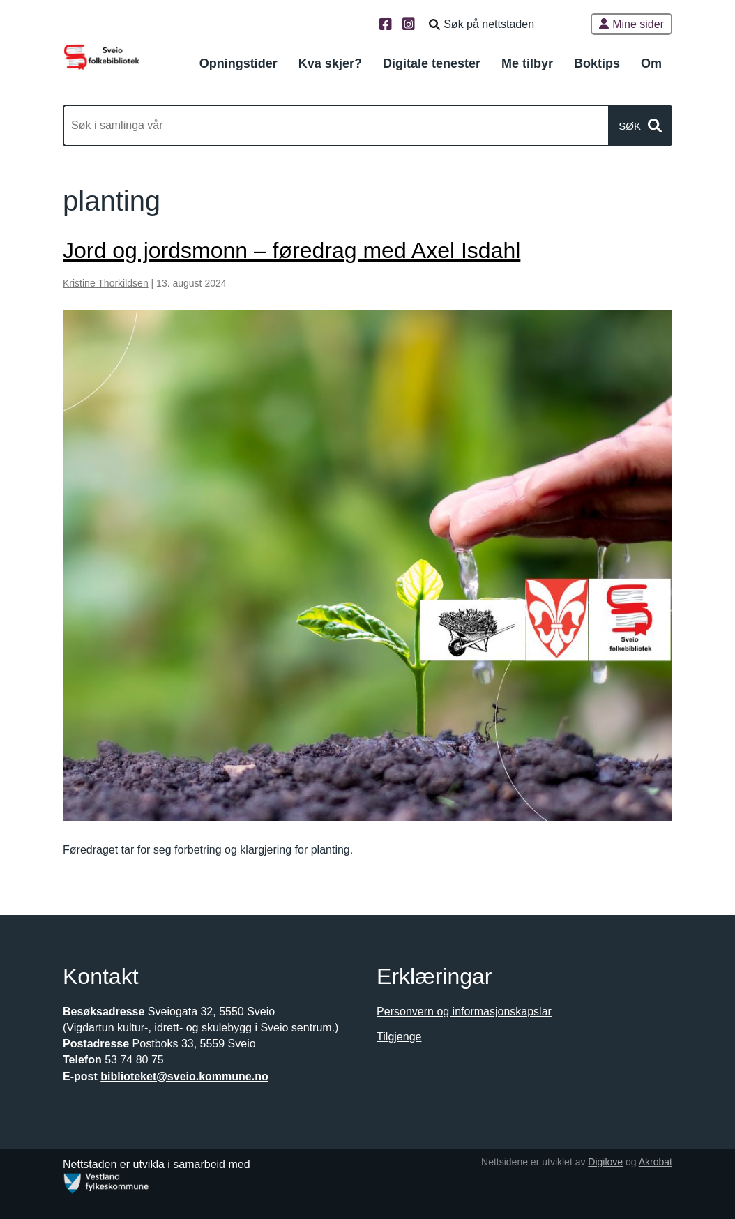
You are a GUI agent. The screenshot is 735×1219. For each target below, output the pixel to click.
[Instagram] (410, 25)
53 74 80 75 (134, 1060)
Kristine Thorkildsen (106, 283)
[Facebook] (387, 25)
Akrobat (655, 1161)
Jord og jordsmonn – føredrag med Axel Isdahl (291, 250)
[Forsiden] (101, 56)
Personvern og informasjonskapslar (464, 1011)
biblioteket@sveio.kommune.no (184, 1076)
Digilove (605, 1161)
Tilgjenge (399, 1037)
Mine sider (631, 24)
